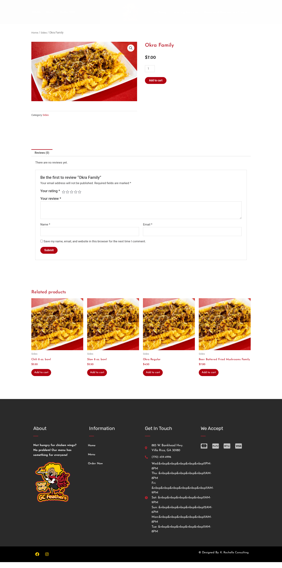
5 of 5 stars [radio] (80, 192)
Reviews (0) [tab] (42, 153)
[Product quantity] (150, 68)
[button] (130, 48)
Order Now (68, 12)
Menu (50, 12)
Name (45, 225)
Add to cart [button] (43, 374)
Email (147, 225)
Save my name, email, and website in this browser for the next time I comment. (95, 242)
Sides (44, 32)
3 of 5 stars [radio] (72, 192)
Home (36, 12)
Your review (50, 199)
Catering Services (185, 12)
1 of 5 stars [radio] (63, 192)
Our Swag (159, 12)
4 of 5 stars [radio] (76, 192)
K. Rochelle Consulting (234, 558)
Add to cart (156, 80)
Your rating (50, 191)
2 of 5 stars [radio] (68, 192)
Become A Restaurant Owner (226, 12)
